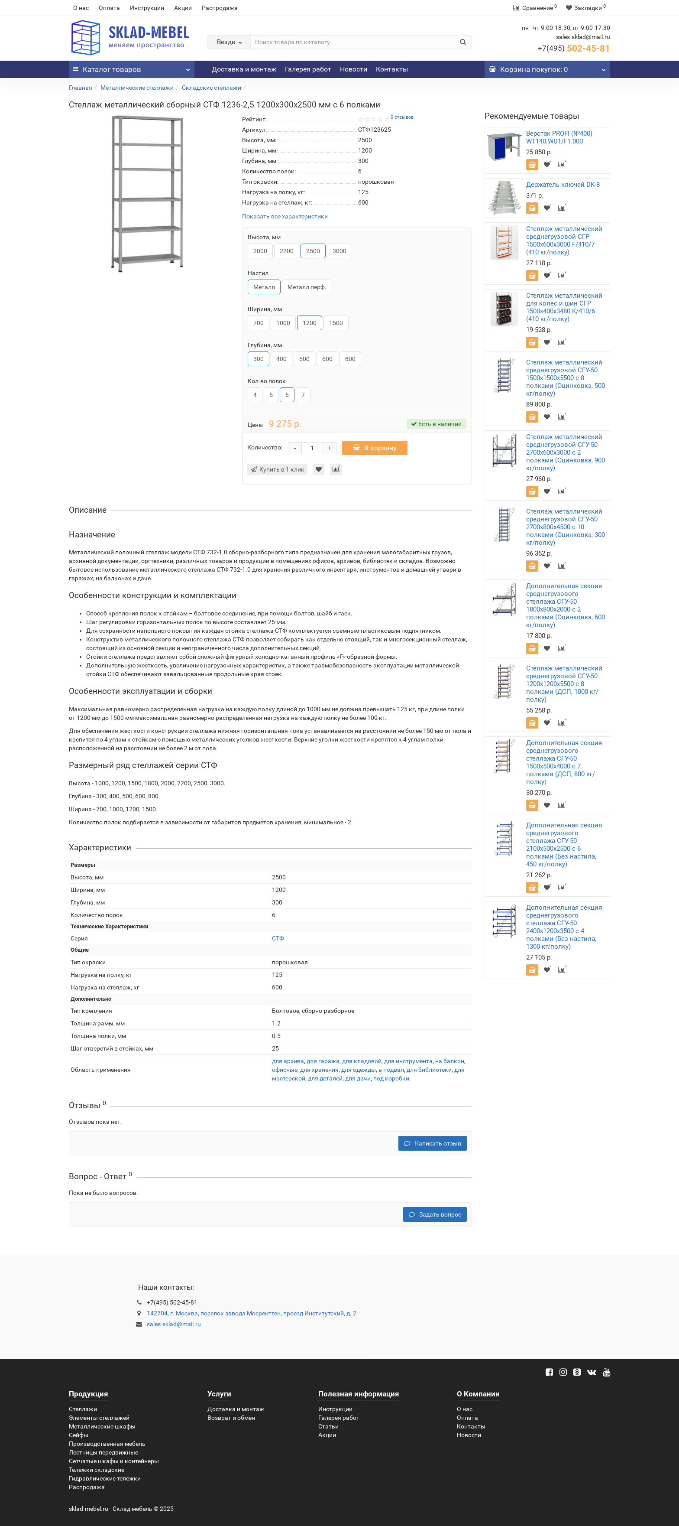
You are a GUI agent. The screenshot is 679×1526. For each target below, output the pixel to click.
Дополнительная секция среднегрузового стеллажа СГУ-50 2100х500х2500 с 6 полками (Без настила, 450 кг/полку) (564, 844)
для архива (288, 1060)
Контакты (392, 69)
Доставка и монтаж (244, 69)
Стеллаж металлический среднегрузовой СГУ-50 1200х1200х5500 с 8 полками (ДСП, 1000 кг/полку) (564, 683)
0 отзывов (402, 117)
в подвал (391, 1069)
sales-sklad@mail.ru (174, 1324)
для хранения (319, 1069)
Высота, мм (264, 237)
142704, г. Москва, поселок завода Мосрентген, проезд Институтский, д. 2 (251, 1313)
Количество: (264, 447)
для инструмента (408, 1060)
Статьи (328, 1426)
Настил (258, 273)
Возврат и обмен (231, 1417)
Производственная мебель (107, 1443)
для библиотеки (429, 1069)
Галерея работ (308, 69)
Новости (353, 69)
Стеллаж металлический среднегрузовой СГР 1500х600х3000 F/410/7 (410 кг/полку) (564, 240)
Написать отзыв (432, 1143)
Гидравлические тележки (105, 1478)
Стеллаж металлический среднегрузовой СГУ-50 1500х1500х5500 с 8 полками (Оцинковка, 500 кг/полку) (565, 377)
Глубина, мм (265, 345)
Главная (80, 87)
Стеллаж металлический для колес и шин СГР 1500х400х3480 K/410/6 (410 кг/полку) (564, 307)
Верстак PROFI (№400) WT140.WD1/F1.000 (559, 137)
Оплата (109, 7)
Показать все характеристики (285, 216)
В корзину (375, 448)
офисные (284, 1069)
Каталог (131, 67)
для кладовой (362, 1060)
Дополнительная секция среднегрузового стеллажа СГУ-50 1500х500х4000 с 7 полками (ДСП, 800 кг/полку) (564, 762)
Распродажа (220, 7)
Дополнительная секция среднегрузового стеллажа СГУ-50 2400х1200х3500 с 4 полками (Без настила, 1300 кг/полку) (564, 927)
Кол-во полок (267, 380)
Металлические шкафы (102, 1426)
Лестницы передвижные (103, 1452)
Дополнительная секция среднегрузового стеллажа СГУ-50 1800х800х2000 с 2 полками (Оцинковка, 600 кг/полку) (565, 605)
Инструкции (147, 7)
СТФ (278, 938)
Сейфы (78, 1435)
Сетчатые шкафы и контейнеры (114, 1461)
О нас (81, 7)
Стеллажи (83, 1409)
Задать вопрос (435, 1214)
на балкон (449, 1060)
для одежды (358, 1069)
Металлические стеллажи (137, 87)
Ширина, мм (265, 309)
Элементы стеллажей (99, 1417)
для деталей (325, 1078)
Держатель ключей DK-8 (563, 185)
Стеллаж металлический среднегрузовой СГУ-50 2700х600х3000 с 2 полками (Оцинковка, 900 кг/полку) (565, 452)
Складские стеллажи (211, 87)
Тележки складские (96, 1469)
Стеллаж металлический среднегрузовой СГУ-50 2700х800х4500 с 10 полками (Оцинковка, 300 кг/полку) (565, 527)
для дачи (358, 1078)
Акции (183, 7)
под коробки (391, 1078)
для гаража (323, 1060)
